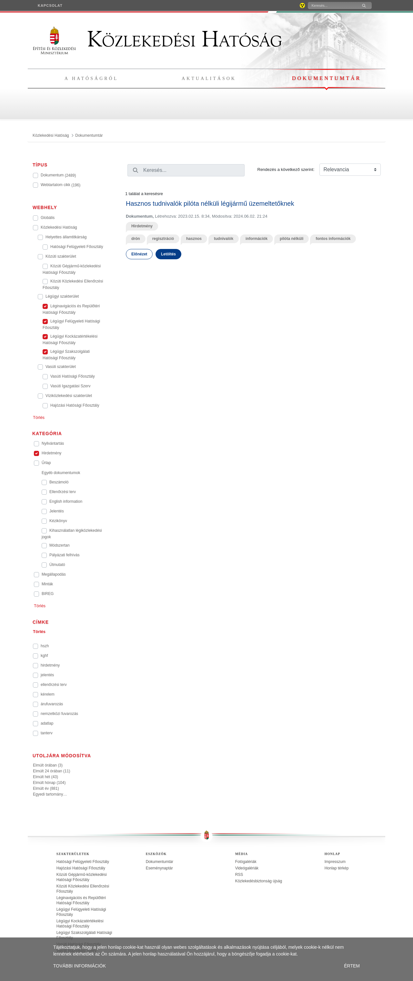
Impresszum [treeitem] (335, 861)
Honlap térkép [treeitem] (337, 868)
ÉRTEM (352, 965)
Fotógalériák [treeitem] (246, 861)
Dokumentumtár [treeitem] (159, 861)
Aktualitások (209, 78)
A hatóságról (91, 78)
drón (135, 238)
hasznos (194, 238)
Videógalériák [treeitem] (247, 868)
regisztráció (163, 238)
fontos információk (333, 238)
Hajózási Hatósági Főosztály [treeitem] (80, 868)
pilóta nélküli (291, 238)
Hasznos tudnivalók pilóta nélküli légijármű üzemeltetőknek (210, 203)
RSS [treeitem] (239, 874)
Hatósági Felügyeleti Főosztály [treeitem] (82, 861)
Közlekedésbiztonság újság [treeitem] (258, 881)
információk (256, 238)
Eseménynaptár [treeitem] (159, 868)
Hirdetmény (142, 226)
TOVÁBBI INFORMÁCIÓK (79, 965)
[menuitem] (50, 5)
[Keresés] (332, 5)
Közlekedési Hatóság (157, 39)
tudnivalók (223, 238)
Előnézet (139, 254)
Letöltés (168, 254)
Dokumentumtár (326, 78)
